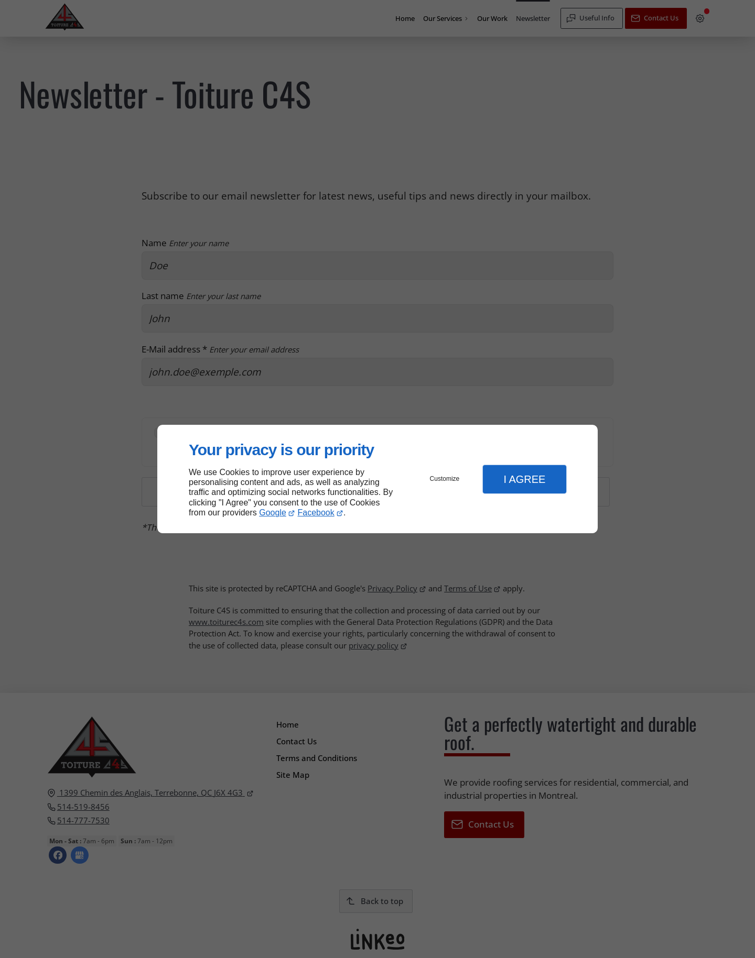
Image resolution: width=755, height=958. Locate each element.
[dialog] (377, 479)
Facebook (316, 512)
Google (272, 512)
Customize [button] (445, 478)
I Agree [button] (524, 479)
